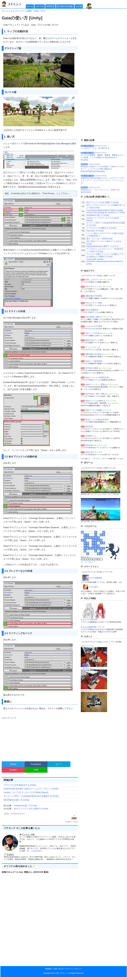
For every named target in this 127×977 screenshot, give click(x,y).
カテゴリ (14, 11)
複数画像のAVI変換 (93, 354)
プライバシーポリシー (73, 969)
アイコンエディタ (92, 347)
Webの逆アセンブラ (93, 452)
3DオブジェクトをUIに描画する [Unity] (31, 808)
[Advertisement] (39, 738)
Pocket (13, 770)
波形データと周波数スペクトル (98, 410)
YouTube (106, 632)
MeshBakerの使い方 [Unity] (16, 800)
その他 (79, 6)
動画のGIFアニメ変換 (94, 340)
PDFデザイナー (91, 286)
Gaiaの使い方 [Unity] (94, 231)
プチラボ (39, 6)
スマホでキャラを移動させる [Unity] (101, 228)
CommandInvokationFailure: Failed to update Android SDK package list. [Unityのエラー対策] (105, 211)
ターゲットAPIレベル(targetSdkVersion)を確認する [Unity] (31, 796)
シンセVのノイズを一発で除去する (95, 148)
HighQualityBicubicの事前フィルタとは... (103, 246)
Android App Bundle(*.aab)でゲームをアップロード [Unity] (31, 789)
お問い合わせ (58, 969)
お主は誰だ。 (94, 587)
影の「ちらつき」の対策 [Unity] (99, 239)
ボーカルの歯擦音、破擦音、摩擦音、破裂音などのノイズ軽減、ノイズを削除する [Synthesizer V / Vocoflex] (103, 157)
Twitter (13, 764)
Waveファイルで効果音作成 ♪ (97, 377)
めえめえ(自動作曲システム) (92, 627)
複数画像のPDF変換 (93, 296)
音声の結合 (89, 394)
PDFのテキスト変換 (93, 303)
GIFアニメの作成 (92, 333)
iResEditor (89, 445)
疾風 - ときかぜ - (92, 280)
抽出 (98, 394)
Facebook (36, 764)
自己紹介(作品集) (65, 6)
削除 (103, 394)
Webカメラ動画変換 (93, 361)
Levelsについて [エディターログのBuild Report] (26, 792)
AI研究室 (50, 6)
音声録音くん (90, 436)
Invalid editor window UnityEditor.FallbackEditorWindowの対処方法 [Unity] (104, 261)
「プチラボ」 (95, 458)
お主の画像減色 (95, 578)
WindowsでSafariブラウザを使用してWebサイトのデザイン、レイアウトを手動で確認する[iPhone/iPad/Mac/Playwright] (102, 168)
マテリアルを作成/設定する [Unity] (20, 785)
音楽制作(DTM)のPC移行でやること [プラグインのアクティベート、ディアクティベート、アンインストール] (103, 180)
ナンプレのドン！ (88, 562)
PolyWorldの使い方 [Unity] (25, 805)
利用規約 (48, 969)
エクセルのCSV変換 (93, 326)
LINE (36, 770)
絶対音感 (89, 426)
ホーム (30, 6)
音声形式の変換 (91, 368)
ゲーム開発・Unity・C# (32, 11)
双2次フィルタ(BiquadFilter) (96, 419)
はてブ (59, 764)
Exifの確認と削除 (92, 317)
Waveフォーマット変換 (95, 384)
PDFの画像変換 (91, 310)
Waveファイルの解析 (94, 401)
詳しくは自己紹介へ (35, 851)
